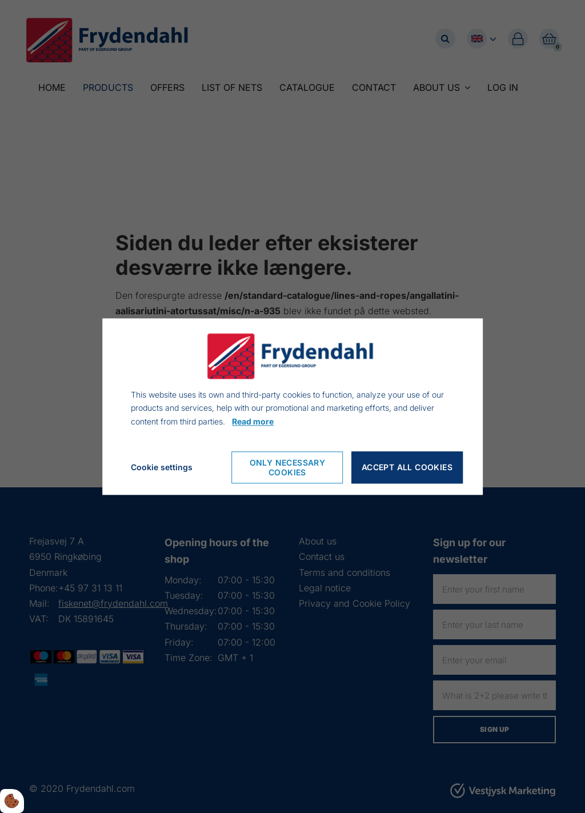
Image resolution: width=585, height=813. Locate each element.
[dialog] (292, 406)
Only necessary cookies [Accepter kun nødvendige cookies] (288, 467)
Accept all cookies (407, 467)
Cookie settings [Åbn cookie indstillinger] (162, 467)
